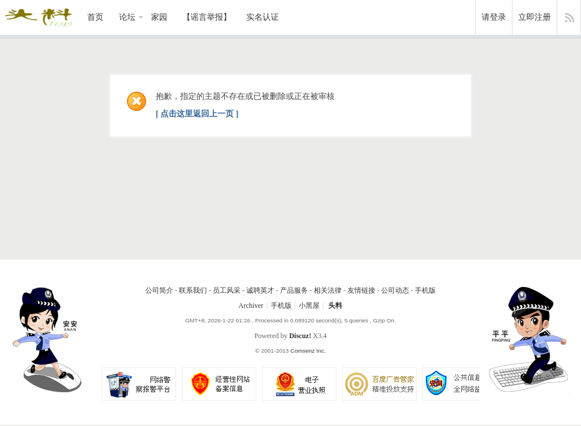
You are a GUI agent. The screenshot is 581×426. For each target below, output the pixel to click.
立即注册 (534, 17)
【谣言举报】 (206, 17)
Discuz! (300, 336)
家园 (159, 17)
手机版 (425, 290)
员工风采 (227, 290)
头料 (335, 305)
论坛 (127, 17)
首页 (95, 17)
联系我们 (193, 290)
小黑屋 (309, 305)
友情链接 (361, 290)
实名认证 (262, 17)
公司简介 (159, 290)
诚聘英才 (260, 290)
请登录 (494, 17)
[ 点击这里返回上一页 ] (197, 113)
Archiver (251, 305)
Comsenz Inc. (308, 350)
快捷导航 (569, 17)
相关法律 (328, 290)
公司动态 (395, 290)
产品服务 (294, 290)
